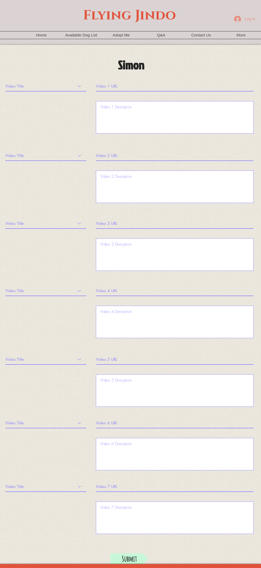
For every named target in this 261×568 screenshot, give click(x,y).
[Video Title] (45, 86)
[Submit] (129, 558)
